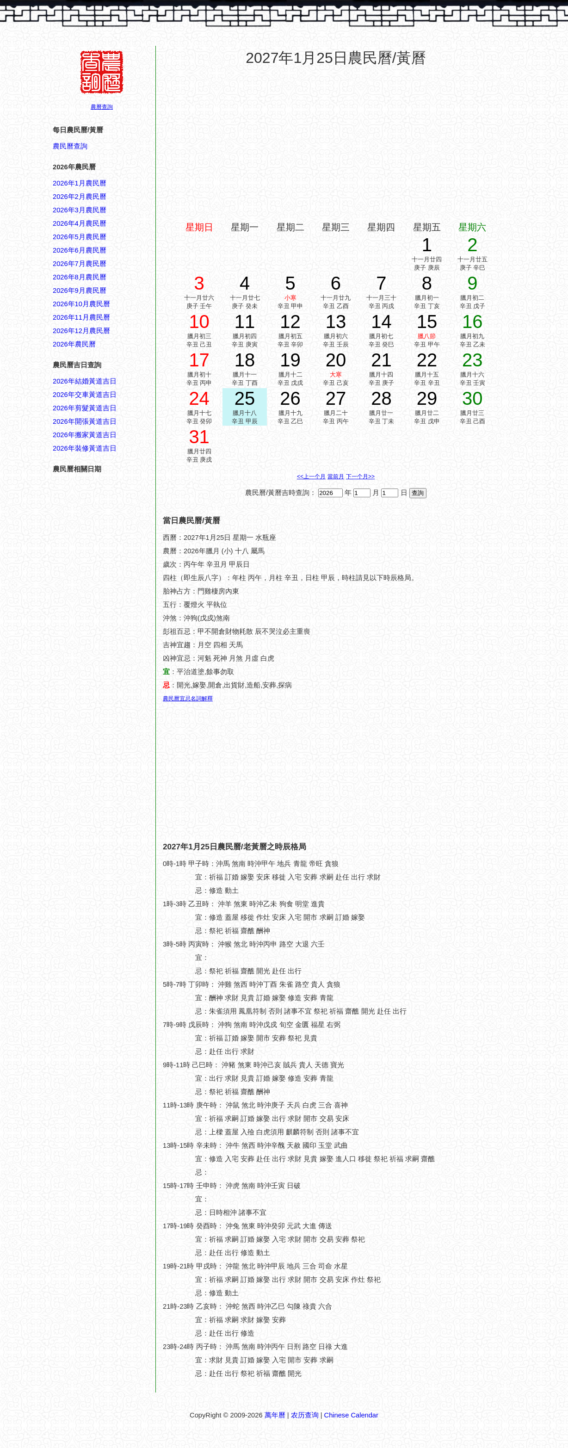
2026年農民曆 (74, 344)
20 (336, 360)
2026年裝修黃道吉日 (85, 448)
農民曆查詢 (70, 146)
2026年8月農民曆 (79, 277)
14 (381, 321)
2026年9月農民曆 (79, 290)
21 (381, 360)
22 (427, 360)
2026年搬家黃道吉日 (85, 435)
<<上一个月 (311, 476)
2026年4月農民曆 (79, 223)
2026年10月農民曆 (81, 304)
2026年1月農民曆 (79, 183)
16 (472, 321)
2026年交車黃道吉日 (85, 394)
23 (472, 360)
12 (290, 321)
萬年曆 (275, 1415)
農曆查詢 (102, 107)
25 (245, 398)
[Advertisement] (90, 1059)
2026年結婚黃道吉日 (85, 381)
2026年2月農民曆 (79, 196)
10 (199, 321)
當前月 (335, 476)
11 (245, 321)
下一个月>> (360, 476)
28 (381, 398)
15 (427, 321)
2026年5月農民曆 (79, 237)
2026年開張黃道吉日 (85, 421)
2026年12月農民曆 (81, 330)
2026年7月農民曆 (79, 263)
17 (199, 360)
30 (472, 398)
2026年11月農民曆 (81, 317)
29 (427, 398)
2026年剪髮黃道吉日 (85, 408)
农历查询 (305, 1415)
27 (336, 398)
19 (290, 360)
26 (290, 398)
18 (245, 360)
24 (199, 398)
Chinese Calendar (351, 1415)
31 (199, 437)
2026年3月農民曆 (79, 210)
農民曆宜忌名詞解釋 (188, 698)
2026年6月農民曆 (79, 250)
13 (336, 321)
